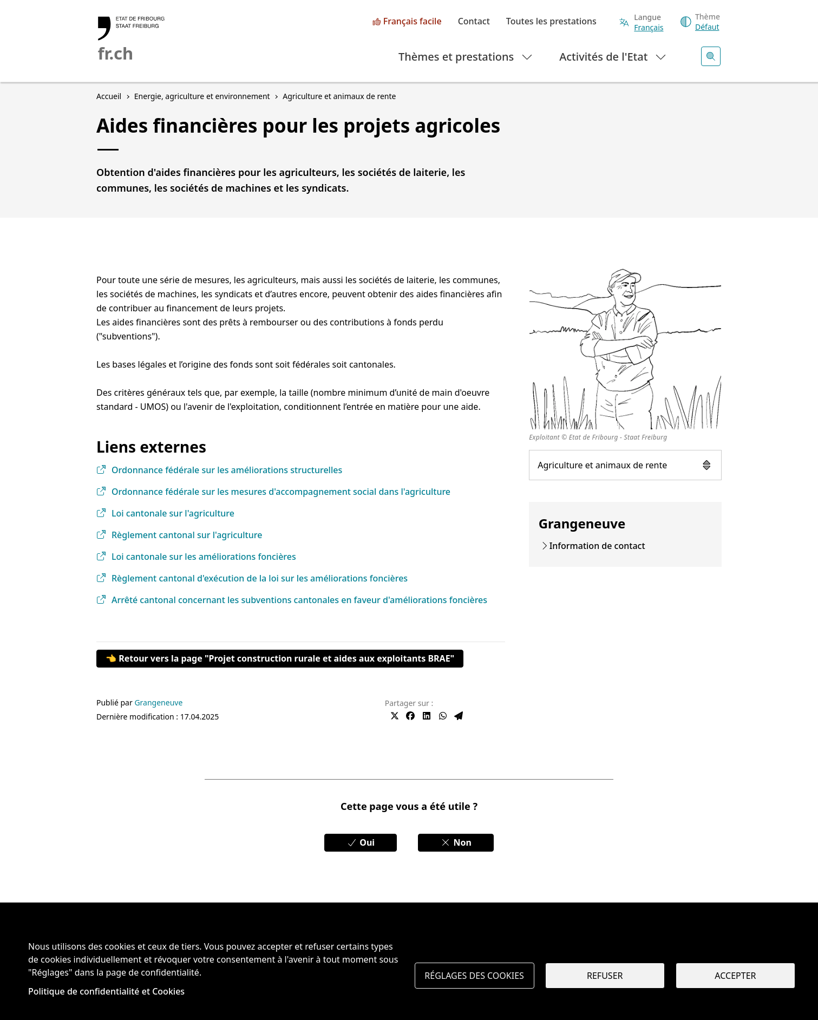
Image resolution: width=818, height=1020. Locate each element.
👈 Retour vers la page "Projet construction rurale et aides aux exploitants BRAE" (280, 658)
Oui (360, 842)
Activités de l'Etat (613, 56)
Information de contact (597, 546)
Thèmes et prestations (465, 56)
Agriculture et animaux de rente (625, 465)
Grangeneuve (158, 702)
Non (456, 842)
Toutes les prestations (551, 21)
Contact (474, 21)
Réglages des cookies (474, 976)
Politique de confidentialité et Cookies (106, 991)
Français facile (412, 21)
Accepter (735, 976)
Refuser (605, 976)
